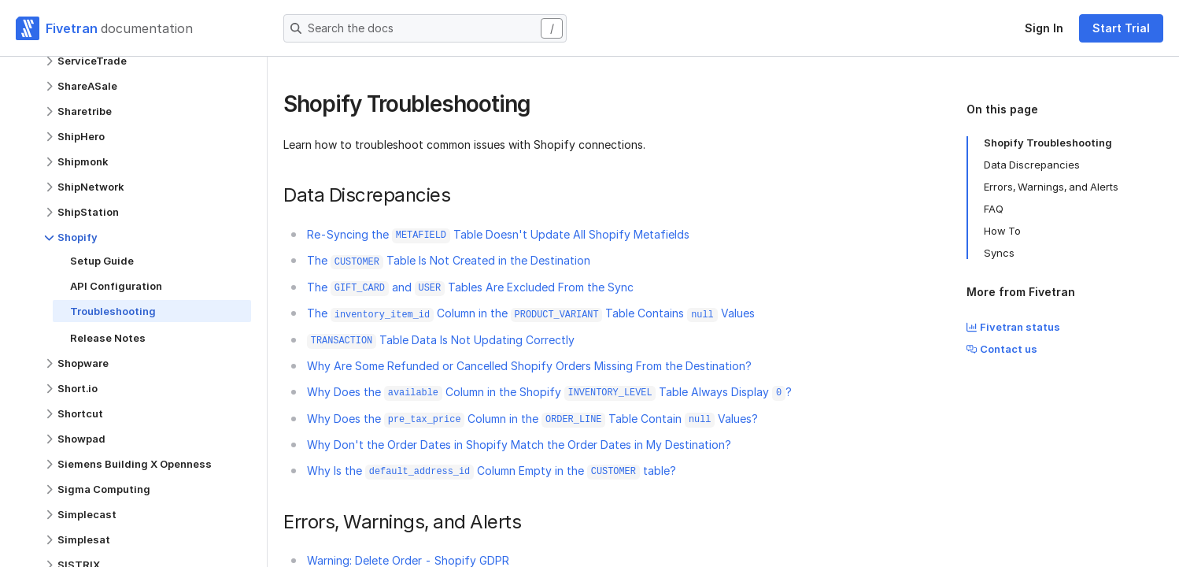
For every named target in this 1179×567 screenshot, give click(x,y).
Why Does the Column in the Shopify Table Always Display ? (549, 391)
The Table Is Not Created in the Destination (448, 260)
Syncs (999, 252)
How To (1002, 230)
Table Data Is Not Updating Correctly (441, 339)
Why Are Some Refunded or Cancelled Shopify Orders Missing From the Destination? (529, 365)
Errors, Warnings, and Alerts (1051, 186)
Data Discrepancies (1032, 164)
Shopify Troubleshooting (1048, 142)
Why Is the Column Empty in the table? (491, 470)
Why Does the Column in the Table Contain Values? (532, 418)
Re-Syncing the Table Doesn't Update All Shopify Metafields (498, 234)
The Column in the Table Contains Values (531, 313)
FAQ (993, 208)
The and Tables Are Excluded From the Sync (470, 287)
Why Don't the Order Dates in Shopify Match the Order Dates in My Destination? (519, 444)
